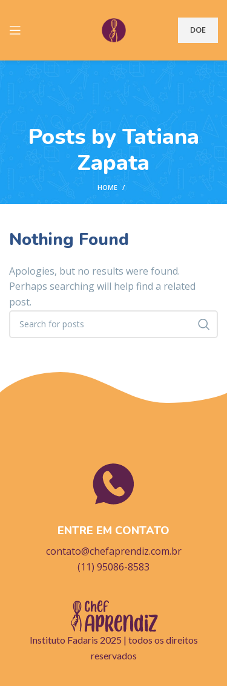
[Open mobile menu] (15, 30)
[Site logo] (114, 29)
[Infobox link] (113, 517)
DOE (198, 29)
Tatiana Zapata (138, 150)
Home (107, 187)
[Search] (113, 324)
